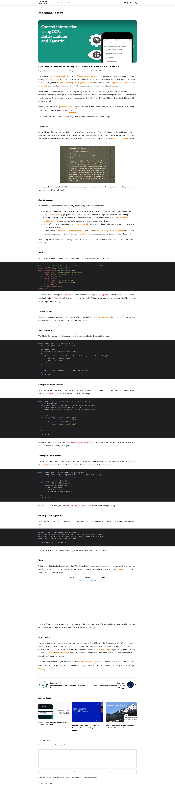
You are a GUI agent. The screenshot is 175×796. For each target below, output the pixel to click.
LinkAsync (46, 465)
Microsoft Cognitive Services (90, 76)
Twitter (41, 669)
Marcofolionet (50, 13)
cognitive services (48, 71)
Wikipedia (121, 569)
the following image (120, 138)
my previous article (57, 76)
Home (53, 3)
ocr (82, 71)
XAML (108, 258)
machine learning (51, 79)
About (70, 3)
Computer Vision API (118, 82)
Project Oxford (82, 234)
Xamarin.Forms (67, 107)
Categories (61, 3)
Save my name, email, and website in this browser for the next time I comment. (69, 778)
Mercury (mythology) (101, 649)
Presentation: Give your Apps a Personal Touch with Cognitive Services (85, 728)
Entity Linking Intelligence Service (76, 82)
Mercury (48, 653)
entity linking (69, 71)
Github (72, 110)
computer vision (59, 71)
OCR (45, 86)
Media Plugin (83, 224)
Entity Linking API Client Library (109, 230)
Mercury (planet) (62, 653)
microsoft (77, 71)
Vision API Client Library (70, 230)
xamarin (86, 71)
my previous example (101, 317)
